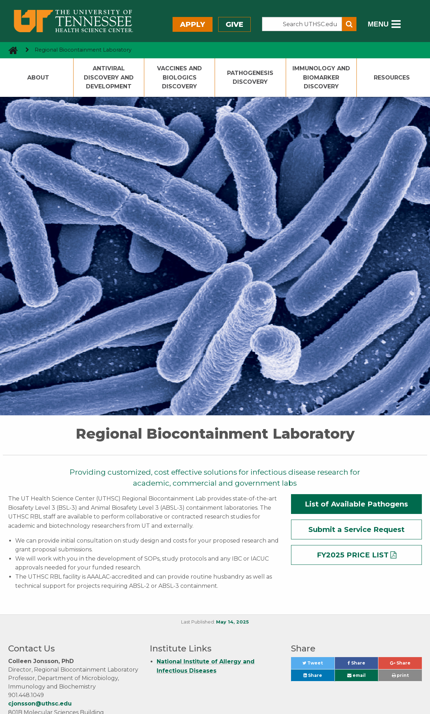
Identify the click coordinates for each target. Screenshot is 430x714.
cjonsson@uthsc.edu (40, 703)
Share (363, 664)
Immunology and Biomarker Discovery (321, 77)
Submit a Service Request (356, 529)
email (356, 675)
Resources (392, 77)
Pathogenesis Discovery (250, 78)
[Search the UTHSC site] (302, 24)
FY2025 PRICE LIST (353, 555)
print (400, 675)
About (38, 77)
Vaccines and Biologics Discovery (179, 77)
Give (234, 24)
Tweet (318, 664)
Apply (192, 24)
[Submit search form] (349, 24)
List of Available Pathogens (356, 504)
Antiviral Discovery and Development (109, 77)
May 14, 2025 (232, 622)
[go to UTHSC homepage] (10, 50)
